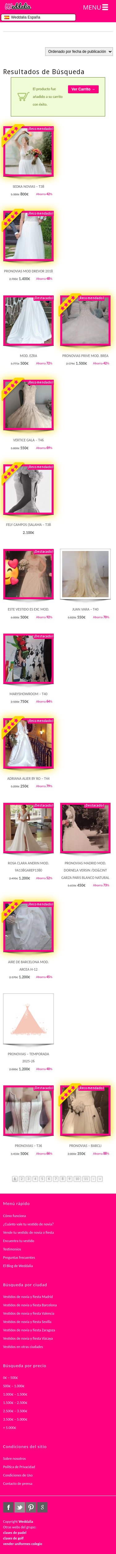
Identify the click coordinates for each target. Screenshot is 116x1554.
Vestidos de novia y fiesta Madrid (28, 1297)
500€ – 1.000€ (13, 1386)
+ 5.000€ (9, 1428)
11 (86, 1179)
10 (77, 1179)
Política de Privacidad (19, 1467)
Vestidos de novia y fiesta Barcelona (30, 1305)
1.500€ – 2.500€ (15, 1403)
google (42, 1507)
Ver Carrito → (83, 89)
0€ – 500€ (10, 1378)
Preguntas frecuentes (19, 1257)
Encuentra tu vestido (18, 1241)
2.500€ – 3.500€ (15, 1411)
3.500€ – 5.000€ (15, 1419)
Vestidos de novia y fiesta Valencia (28, 1313)
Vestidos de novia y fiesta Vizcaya (28, 1338)
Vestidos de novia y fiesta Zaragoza (29, 1330)
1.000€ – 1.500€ (15, 1394)
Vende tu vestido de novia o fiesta (28, 1232)
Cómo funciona (14, 1216)
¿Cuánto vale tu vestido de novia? (28, 1224)
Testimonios (12, 1249)
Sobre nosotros (14, 1458)
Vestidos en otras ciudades (23, 1347)
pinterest (31, 1507)
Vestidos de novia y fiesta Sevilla (27, 1322)
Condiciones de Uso (18, 1475)
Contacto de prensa (17, 1483)
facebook (8, 1507)
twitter (20, 1507)
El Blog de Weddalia (18, 1266)
